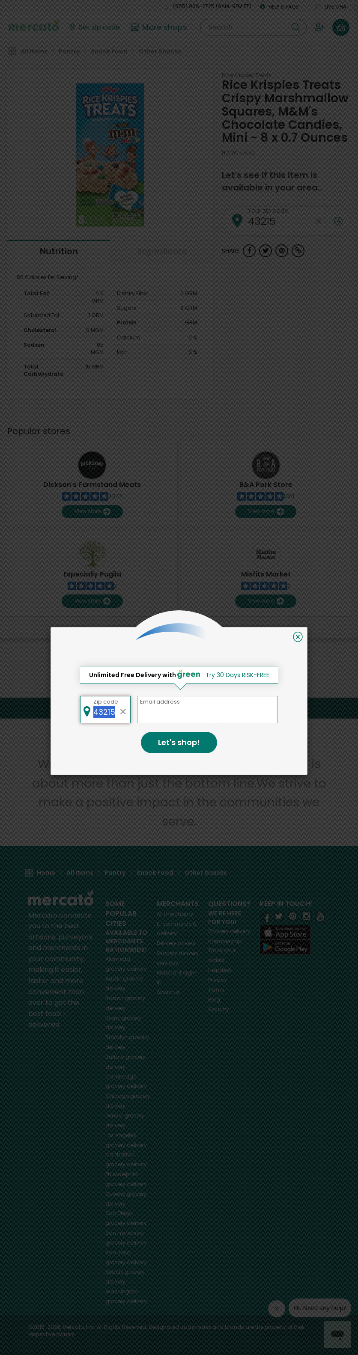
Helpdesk (220, 970)
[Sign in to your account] (319, 27)
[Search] (253, 27)
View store (92, 512)
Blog (214, 999)
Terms (216, 989)
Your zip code (268, 210)
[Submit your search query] (295, 27)
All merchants (175, 914)
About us (168, 992)
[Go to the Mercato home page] (34, 24)
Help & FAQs (279, 6)
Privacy (217, 980)
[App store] (285, 932)
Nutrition (59, 251)
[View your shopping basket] (340, 27)
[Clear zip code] (318, 221)
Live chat (332, 6)
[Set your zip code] (94, 28)
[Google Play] (285, 947)
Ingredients (162, 251)
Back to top (179, 708)
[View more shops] (159, 27)
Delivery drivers (176, 943)
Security (218, 1009)
